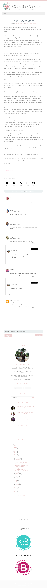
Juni (16, 479)
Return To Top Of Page (23, 585)
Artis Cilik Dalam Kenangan (21, 462)
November (18, 459)
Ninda (11, 197)
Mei (16, 480)
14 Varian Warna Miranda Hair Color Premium (25, 413)
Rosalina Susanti (14, 250)
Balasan (8, 247)
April (16, 481)
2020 (15, 450)
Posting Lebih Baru (8, 336)
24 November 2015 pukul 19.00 (14, 238)
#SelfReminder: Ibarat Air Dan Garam (23, 461)
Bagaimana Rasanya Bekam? (21, 470)
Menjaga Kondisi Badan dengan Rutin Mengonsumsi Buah (23, 468)
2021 (15, 448)
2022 (15, 447)
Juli (16, 477)
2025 (15, 443)
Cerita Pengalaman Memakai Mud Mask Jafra (25, 407)
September (18, 474)
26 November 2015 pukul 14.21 (15, 285)
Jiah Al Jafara (12, 237)
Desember (17, 458)
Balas (33, 203)
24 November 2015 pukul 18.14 (14, 224)
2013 (15, 488)
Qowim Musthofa (13, 223)
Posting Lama (38, 335)
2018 (15, 452)
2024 (15, 444)
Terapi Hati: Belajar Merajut (21, 465)
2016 (15, 455)
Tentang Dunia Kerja (19, 472)
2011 (15, 491)
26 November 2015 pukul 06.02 (14, 270)
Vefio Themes (33, 584)
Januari (17, 485)
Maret (16, 483)
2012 (15, 490)
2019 (15, 451)
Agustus (17, 476)
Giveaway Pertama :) (19, 466)
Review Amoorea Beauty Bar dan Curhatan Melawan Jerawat (24, 418)
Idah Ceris (12, 269)
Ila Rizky (11, 210)
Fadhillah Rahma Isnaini (14, 300)
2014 (15, 487)
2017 (15, 454)
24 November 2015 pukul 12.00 (14, 211)
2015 (15, 457)
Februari (17, 484)
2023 (15, 445)
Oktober (17, 473)
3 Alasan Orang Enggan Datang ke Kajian (24, 463)
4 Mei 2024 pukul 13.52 (13, 302)
